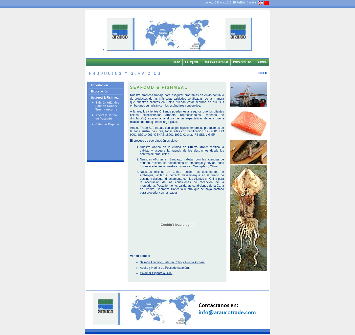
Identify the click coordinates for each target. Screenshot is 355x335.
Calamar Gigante (107, 124)
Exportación (99, 91)
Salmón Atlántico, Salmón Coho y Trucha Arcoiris (107, 106)
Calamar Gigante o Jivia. (156, 273)
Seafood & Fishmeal (105, 97)
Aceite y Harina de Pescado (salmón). (165, 267)
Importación (99, 85)
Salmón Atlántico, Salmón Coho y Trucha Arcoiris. (172, 262)
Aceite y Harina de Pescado (106, 116)
